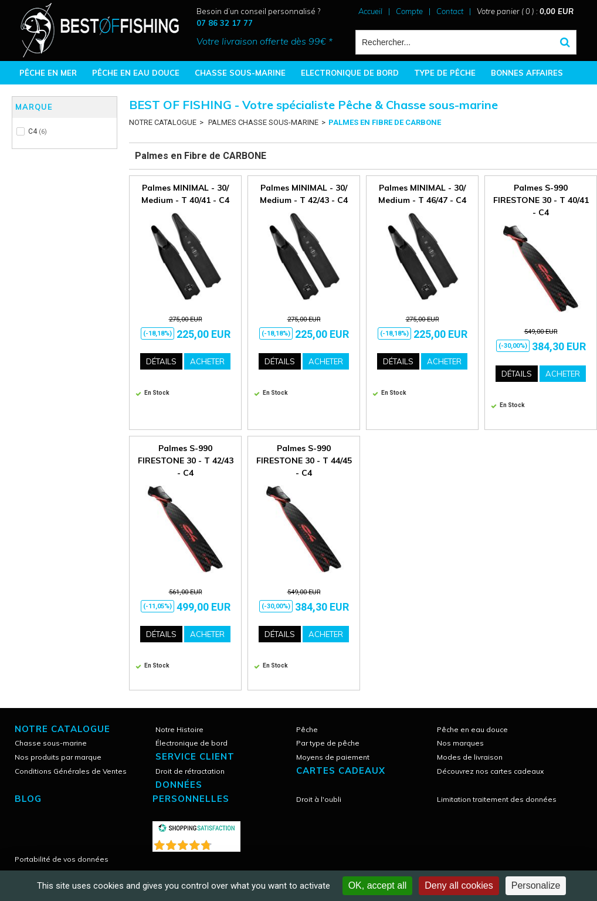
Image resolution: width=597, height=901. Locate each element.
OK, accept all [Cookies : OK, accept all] (377, 885)
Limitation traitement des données (497, 799)
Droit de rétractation (190, 771)
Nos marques (460, 743)
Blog (28, 798)
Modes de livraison (470, 757)
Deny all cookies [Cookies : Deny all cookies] (459, 885)
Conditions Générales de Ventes (71, 771)
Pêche (307, 729)
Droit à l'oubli (318, 799)
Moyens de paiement (332, 757)
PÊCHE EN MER (48, 72)
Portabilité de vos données (61, 859)
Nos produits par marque (58, 757)
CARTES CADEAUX (340, 770)
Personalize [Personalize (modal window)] (536, 885)
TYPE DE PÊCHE (445, 72)
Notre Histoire (179, 729)
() (227, 842)
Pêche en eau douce (472, 729)
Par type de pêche (327, 743)
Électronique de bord (191, 743)
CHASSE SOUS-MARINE (240, 72)
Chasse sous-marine (51, 743)
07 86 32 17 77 (224, 23)
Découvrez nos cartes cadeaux (490, 771)
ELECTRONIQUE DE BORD (350, 72)
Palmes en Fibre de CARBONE (384, 122)
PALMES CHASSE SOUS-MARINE (262, 122)
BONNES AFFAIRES (527, 72)
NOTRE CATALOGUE (162, 122)
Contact (449, 11)
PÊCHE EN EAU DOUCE (135, 72)
